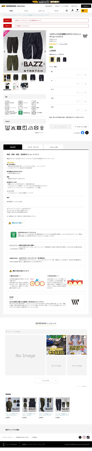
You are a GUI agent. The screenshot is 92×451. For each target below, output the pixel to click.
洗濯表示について (39, 132)
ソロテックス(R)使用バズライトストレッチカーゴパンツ (45, 414)
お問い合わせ (74, 6)
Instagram (84, 437)
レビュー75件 (63, 44)
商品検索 (66, 11)
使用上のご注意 (15, 223)
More (46, 380)
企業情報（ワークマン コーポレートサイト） (32, 444)
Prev (4, 51)
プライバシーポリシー (8, 437)
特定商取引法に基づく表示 (22, 437)
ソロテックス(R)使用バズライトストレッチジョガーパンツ (62, 414)
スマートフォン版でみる (11, 444)
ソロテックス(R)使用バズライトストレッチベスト (29, 414)
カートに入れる (60, 126)
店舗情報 (85, 6)
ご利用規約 (34, 437)
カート (84, 11)
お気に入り (77, 10)
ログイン (72, 10)
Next (44, 51)
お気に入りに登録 (82, 127)
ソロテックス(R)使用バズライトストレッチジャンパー (12, 414)
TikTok (88, 437)
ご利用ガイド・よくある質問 (61, 6)
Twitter (80, 437)
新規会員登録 (48, 6)
